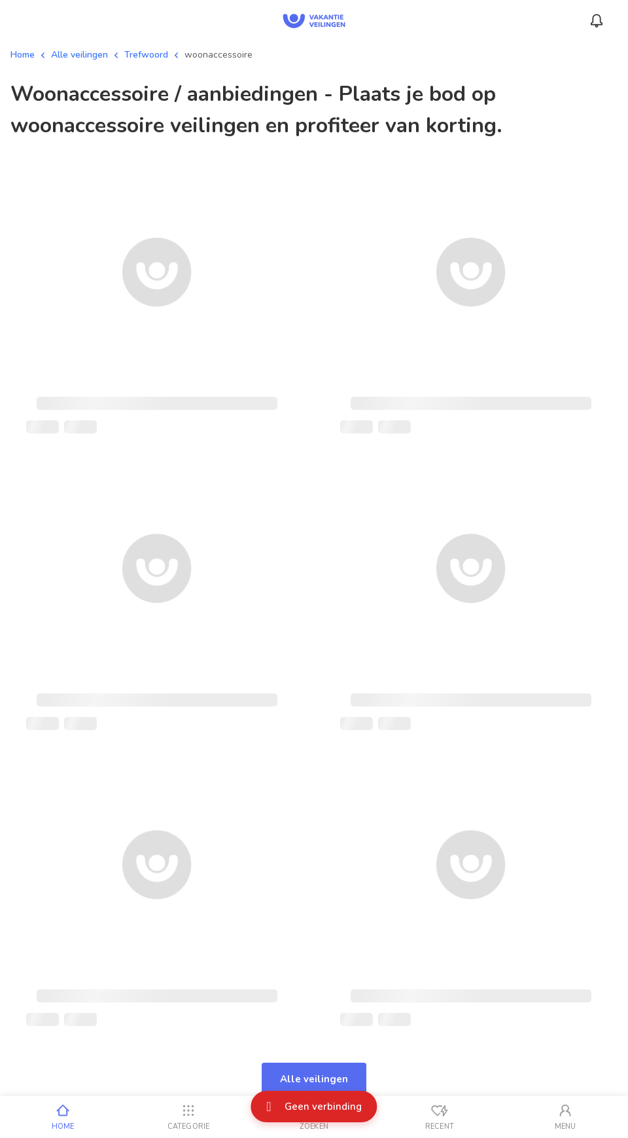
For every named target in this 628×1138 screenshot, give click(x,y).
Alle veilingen (79, 54)
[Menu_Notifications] (596, 20)
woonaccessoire (218, 54)
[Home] (63, 1117)
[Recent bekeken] (439, 1117)
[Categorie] (188, 1117)
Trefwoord (146, 54)
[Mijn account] (565, 1117)
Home (22, 54)
